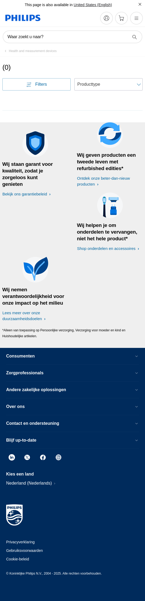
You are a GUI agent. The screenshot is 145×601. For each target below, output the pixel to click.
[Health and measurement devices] (29, 51)
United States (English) (93, 5)
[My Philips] (106, 18)
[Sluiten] (140, 4)
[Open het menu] (136, 18)
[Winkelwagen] (121, 18)
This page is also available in (48, 5)
